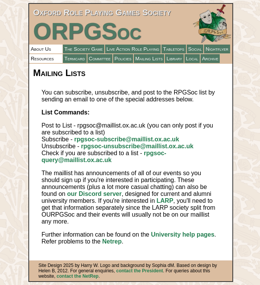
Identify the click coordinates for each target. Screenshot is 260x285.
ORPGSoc (87, 31)
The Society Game (83, 49)
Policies (123, 58)
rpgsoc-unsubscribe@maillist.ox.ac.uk (137, 146)
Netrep (112, 241)
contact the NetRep (78, 276)
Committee (100, 58)
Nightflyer (217, 49)
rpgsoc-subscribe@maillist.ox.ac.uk (126, 139)
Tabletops (173, 49)
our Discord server (94, 194)
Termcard (74, 58)
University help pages (182, 234)
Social (195, 49)
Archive (210, 58)
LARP (164, 200)
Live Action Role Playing (133, 49)
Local (192, 58)
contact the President (139, 270)
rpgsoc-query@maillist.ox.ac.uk (103, 156)
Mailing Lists (149, 58)
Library (174, 58)
